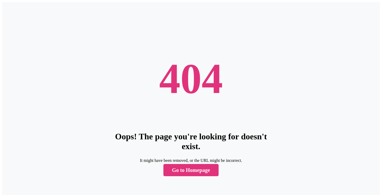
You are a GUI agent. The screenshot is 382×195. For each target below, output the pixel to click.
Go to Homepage (191, 170)
